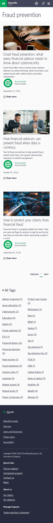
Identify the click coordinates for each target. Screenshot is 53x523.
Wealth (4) (33, 391)
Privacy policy (9, 437)
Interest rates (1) (10, 372)
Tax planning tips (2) (37, 353)
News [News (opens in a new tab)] (6, 482)
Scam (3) (32, 335)
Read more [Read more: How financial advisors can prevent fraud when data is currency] (9, 178)
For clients (8, 495)
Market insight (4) (11, 385)
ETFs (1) (5, 337)
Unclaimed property (12, 473)
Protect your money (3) (37, 301)
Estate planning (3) (11, 331)
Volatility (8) (33, 385)
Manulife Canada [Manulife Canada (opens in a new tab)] (10, 421)
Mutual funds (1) (10, 391)
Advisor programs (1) (12, 299)
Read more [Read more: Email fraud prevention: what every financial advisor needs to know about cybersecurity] (9, 97)
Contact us (8, 478)
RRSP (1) (32, 322)
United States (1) (36, 372)
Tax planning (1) (35, 347)
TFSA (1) (31, 360)
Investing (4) (8, 378)
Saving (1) (32, 328)
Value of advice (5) (37, 378)
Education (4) (8, 318)
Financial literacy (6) (12, 343)
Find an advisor (10, 469)
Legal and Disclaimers (12, 432)
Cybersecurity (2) (10, 312)
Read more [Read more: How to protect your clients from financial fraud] (9, 258)
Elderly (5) (7, 324)
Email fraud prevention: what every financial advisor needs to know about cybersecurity (25, 59)
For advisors (9, 500)
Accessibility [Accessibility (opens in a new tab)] (8, 442)
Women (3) (33, 397)
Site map (7, 427)
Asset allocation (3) (11, 305)
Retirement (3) (35, 309)
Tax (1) (31, 341)
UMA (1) (31, 366)
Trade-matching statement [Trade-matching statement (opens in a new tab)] (16, 513)
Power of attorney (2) (12, 397)
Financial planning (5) (11, 351)
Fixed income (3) (10, 360)
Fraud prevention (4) (12, 366)
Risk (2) (31, 316)
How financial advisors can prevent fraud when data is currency (22, 143)
